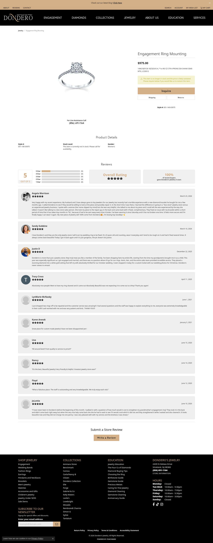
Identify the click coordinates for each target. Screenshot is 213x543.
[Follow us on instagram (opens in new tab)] (161, 504)
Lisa (34, 340)
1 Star (38, 182)
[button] (167, 8)
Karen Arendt (39, 319)
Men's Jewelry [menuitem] (24, 484)
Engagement (53, 18)
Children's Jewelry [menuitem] (26, 494)
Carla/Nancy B (69, 474)
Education (176, 18)
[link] (6, 8)
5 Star (38, 171)
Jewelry (130, 18)
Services (199, 18)
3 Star (38, 176)
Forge (65, 488)
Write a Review (106, 437)
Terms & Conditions (109, 530)
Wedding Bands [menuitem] (25, 467)
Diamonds (79, 18)
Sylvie (65, 515)
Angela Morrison (40, 193)
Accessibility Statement (129, 530)
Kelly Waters (68, 494)
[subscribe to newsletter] (56, 524)
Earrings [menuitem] (22, 474)
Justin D (36, 248)
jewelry (20, 31)
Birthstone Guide (115, 477)
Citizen (66, 477)
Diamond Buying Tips (117, 471)
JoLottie (36, 400)
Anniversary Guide (116, 498)
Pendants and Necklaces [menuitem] (29, 477)
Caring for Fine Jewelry (118, 488)
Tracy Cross (37, 276)
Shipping (152, 98)
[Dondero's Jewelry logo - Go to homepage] (18, 17)
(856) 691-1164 (76, 123)
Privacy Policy (93, 530)
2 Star (38, 179)
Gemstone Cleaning (117, 494)
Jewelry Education (116, 464)
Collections (105, 18)
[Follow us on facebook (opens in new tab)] (154, 504)
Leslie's (66, 498)
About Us (152, 18)
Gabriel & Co (69, 491)
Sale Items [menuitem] (23, 501)
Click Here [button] (117, 2)
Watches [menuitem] (22, 488)
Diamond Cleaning (116, 491)
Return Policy (79, 530)
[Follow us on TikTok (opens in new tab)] (157, 504)
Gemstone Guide (115, 481)
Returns (181, 98)
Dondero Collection (72, 481)
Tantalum (67, 518)
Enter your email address (30, 519)
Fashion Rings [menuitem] (24, 471)
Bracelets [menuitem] (22, 481)
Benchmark (68, 467)
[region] (76, 76)
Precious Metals (115, 484)
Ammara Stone (70, 464)
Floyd (34, 380)
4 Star (38, 174)
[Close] (209, 3)
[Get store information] (162, 473)
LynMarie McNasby (41, 296)
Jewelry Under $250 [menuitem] (27, 498)
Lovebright (68, 501)
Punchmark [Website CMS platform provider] (111, 539)
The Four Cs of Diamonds (119, 467)
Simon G (67, 511)
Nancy (35, 360)
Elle (64, 484)
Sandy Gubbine (39, 226)
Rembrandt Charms (72, 508)
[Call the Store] (160, 470)
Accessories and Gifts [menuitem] (28, 491)
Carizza (66, 471)
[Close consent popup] (53, 538)
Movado (66, 505)
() (82, 171)
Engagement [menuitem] (24, 464)
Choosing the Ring (116, 474)
